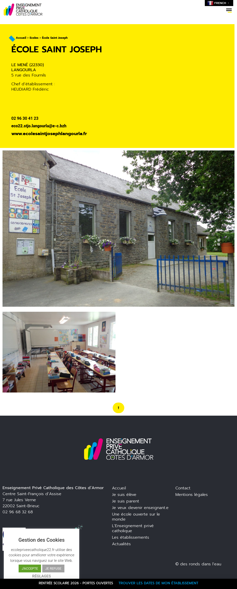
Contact (182, 488)
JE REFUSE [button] (53, 568)
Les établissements (130, 537)
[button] (229, 10)
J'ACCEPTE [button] (30, 568)
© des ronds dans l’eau (198, 564)
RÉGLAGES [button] (41, 576)
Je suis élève (124, 495)
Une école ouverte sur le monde (136, 516)
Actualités (121, 544)
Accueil (21, 38)
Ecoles (34, 38)
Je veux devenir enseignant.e (140, 508)
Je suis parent (125, 501)
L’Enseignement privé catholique (133, 528)
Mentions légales (191, 495)
